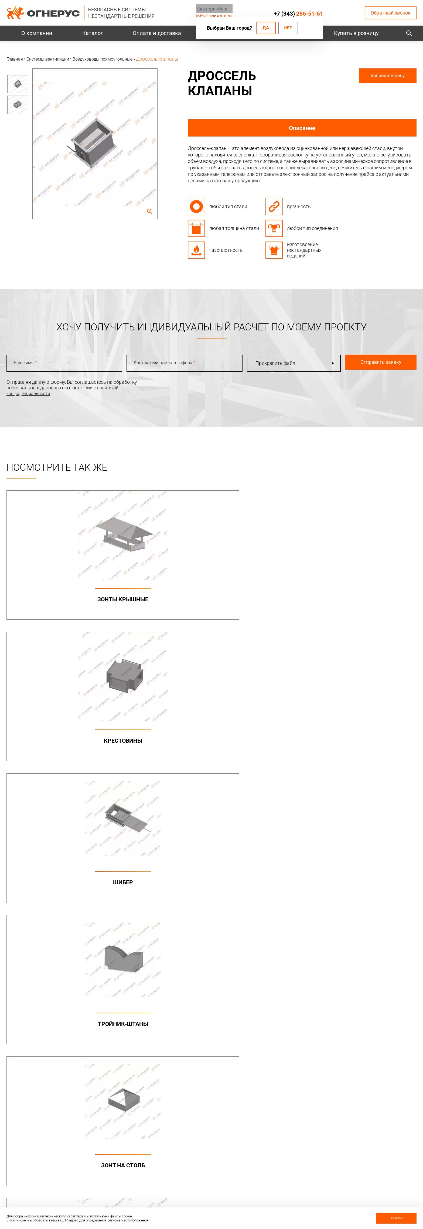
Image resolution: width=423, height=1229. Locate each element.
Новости (277, 1201)
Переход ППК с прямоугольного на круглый (263, 756)
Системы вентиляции (138, 1060)
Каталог (92, 33)
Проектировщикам (210, 1149)
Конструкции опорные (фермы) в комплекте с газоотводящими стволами (381, 1027)
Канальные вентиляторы (138, 1069)
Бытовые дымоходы (215, 995)
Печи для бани (284, 1079)
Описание (302, 128)
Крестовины (160, 599)
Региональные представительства (368, 1163)
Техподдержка (205, 1159)
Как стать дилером (289, 1181)
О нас (274, 1150)
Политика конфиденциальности (42, 1162)
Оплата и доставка (157, 33)
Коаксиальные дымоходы (301, 995)
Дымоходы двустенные (136, 1011)
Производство (362, 1150)
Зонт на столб (56, 748)
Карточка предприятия (293, 1191)
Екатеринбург (209, 9)
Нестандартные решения (374, 1043)
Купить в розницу (356, 33)
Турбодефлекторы (212, 1060)
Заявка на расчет (208, 1170)
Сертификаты (283, 1160)
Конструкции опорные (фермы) (381, 1011)
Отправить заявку (367, 363)
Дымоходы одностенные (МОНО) (216, 1008)
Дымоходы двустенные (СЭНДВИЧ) (215, 1023)
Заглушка (159, 898)
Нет (287, 28)
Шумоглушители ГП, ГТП (159, 748)
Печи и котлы (285, 1060)
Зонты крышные (56, 599)
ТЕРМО (276, 1015)
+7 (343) (298, 13)
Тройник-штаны (366, 599)
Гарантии (278, 1171)
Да (263, 28)
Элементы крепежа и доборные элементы (134, 1024)
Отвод (367, 748)
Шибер (263, 599)
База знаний (203, 1139)
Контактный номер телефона (159, 364)
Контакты (358, 1139)
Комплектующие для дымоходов (212, 1039)
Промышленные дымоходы (131, 998)
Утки (56, 898)
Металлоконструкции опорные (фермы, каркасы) (381, 998)
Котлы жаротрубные (291, 1069)
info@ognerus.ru (24, 1024)
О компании (36, 33)
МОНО (275, 1005)
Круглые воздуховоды (135, 1079)
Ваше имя (27, 364)
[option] (17, 86)
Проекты (121, 1150)
